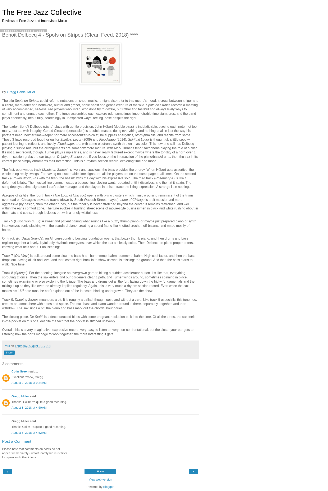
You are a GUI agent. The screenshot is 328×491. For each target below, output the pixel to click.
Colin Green (20, 371)
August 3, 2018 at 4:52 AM (29, 432)
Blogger (108, 486)
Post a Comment (16, 441)
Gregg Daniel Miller (21, 92)
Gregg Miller (20, 396)
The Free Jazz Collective (42, 12)
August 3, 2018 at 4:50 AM (29, 407)
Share (9, 352)
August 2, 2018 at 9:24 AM (29, 382)
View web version (100, 479)
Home (100, 471)
